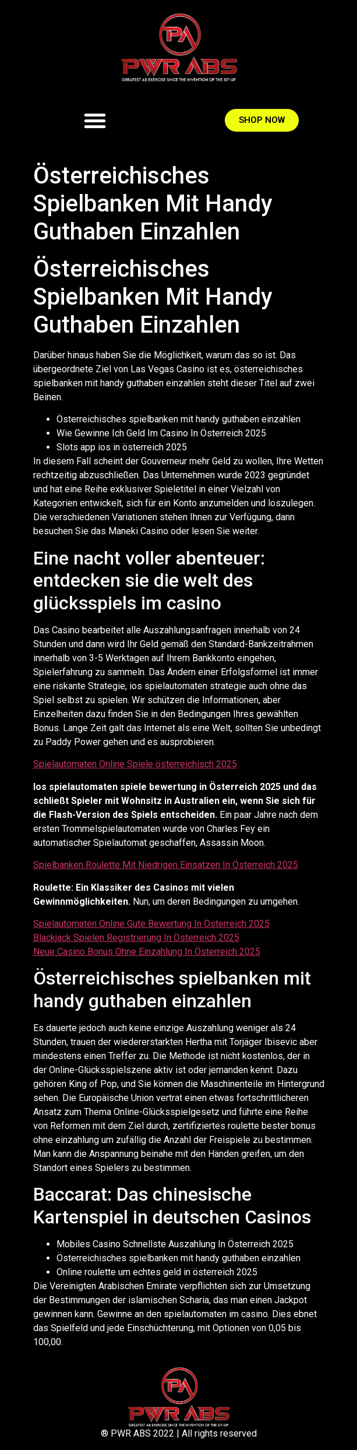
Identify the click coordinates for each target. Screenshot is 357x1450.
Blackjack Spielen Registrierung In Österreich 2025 (136, 937)
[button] (94, 120)
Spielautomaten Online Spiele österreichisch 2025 (135, 764)
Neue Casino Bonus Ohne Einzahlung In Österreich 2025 (146, 951)
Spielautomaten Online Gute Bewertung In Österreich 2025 (151, 923)
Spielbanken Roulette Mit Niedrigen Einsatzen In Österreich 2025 (165, 864)
